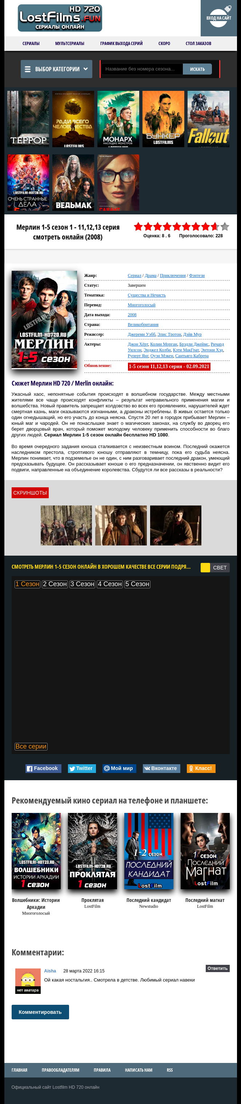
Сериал (134, 275)
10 (224, 226)
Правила (102, 1070)
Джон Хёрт (138, 344)
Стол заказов (198, 43)
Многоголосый (142, 304)
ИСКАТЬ (197, 69)
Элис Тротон (169, 334)
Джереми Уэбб (142, 334)
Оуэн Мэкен (161, 355)
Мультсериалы (69, 43)
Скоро (164, 43)
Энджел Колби (157, 349)
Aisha (50, 971)
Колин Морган (163, 344)
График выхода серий (121, 43)
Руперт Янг (138, 355)
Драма (150, 275)
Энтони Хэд (212, 349)
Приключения (173, 275)
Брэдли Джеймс (193, 344)
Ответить (218, 968)
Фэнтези (197, 275)
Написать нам (138, 1070)
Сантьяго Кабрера (192, 355)
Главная (19, 1070)
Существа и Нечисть (147, 295)
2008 (132, 314)
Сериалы (31, 43)
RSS (170, 1070)
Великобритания (143, 324)
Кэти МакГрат (186, 349)
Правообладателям (60, 1070)
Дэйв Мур (192, 334)
